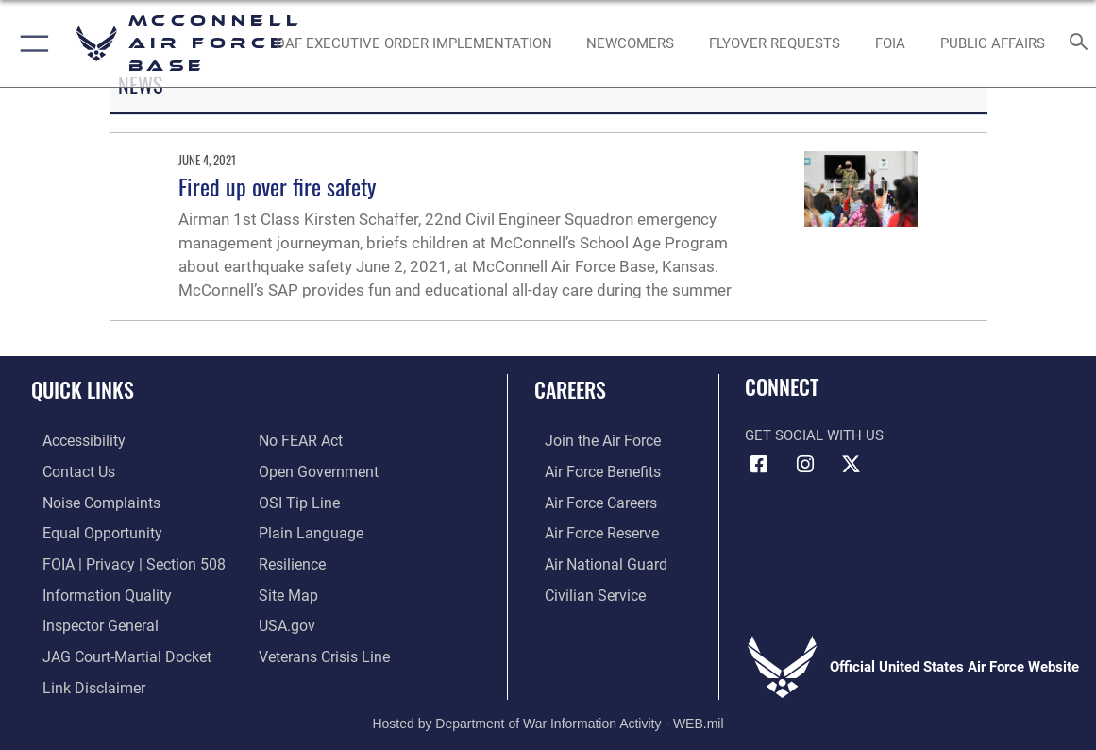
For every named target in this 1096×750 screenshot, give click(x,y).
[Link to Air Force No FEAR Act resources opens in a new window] (300, 441)
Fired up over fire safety (277, 186)
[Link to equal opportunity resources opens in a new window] (87, 530)
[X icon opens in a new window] (850, 465)
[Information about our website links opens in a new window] (80, 678)
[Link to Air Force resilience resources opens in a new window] (291, 560)
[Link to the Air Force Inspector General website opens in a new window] (87, 619)
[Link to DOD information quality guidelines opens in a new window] (91, 589)
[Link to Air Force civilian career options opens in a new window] (582, 589)
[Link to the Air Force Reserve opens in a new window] (590, 530)
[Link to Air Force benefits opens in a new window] (590, 471)
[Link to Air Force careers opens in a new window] (589, 500)
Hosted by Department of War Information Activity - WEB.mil (547, 713)
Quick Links (82, 389)
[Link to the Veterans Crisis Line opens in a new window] (322, 648)
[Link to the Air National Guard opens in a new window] (592, 560)
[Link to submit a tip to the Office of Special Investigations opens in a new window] (296, 500)
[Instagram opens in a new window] (805, 465)
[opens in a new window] (413, 43)
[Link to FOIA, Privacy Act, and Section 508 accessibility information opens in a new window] (117, 560)
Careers (570, 389)
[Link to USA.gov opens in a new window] (285, 619)
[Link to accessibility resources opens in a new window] (71, 441)
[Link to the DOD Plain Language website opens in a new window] (306, 530)
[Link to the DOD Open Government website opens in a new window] (315, 471)
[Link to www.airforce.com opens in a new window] (590, 441)
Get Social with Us (814, 435)
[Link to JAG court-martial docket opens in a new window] (112, 648)
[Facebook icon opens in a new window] (759, 465)
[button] (30, 43)
